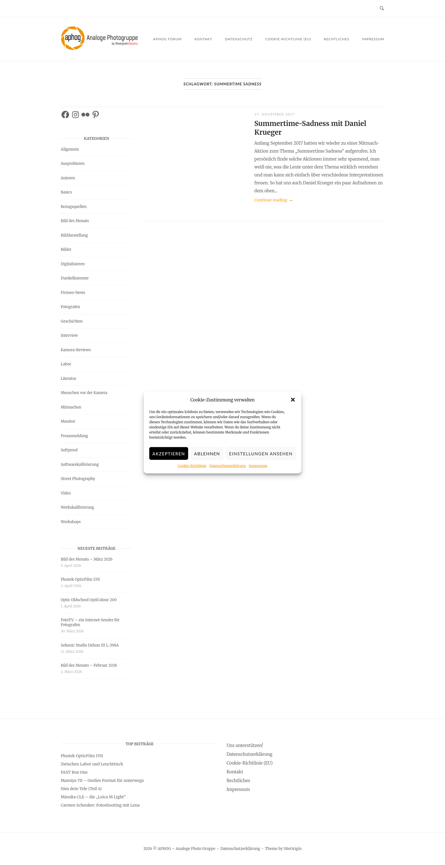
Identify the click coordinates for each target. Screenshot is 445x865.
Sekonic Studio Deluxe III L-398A (90, 645)
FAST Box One (74, 772)
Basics (66, 192)
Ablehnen (207, 457)
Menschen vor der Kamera (84, 392)
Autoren (68, 178)
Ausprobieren (73, 163)
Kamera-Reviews (76, 350)
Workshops (71, 521)
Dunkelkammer (75, 278)
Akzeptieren (168, 457)
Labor (66, 364)
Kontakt (203, 39)
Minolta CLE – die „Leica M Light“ (93, 796)
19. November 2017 (274, 114)
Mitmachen (71, 407)
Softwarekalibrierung (80, 464)
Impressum (258, 469)
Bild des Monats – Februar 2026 (89, 665)
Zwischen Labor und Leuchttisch (92, 764)
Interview (69, 335)
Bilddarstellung (74, 235)
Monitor (68, 421)
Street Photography (78, 478)
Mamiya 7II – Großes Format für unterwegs (102, 780)
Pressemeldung (74, 435)
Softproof (69, 450)
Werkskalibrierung (77, 507)
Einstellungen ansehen (261, 457)
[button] (293, 403)
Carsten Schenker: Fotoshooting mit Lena (100, 805)
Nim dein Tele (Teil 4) (81, 788)
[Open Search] (381, 8)
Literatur (68, 378)
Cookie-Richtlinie (192, 469)
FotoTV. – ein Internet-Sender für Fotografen (90, 622)
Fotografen (70, 306)
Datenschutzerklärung (227, 469)
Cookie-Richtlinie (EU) (288, 39)
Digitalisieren (73, 264)
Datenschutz (239, 39)
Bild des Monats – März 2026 (86, 559)
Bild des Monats (75, 220)
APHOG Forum (167, 39)
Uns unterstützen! (244, 745)
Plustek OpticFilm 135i (80, 579)
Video (66, 493)
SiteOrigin (293, 848)
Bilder (66, 249)
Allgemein (70, 149)
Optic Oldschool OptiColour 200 (89, 599)
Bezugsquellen (74, 206)
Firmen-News (73, 292)
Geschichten (72, 321)
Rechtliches (336, 39)
